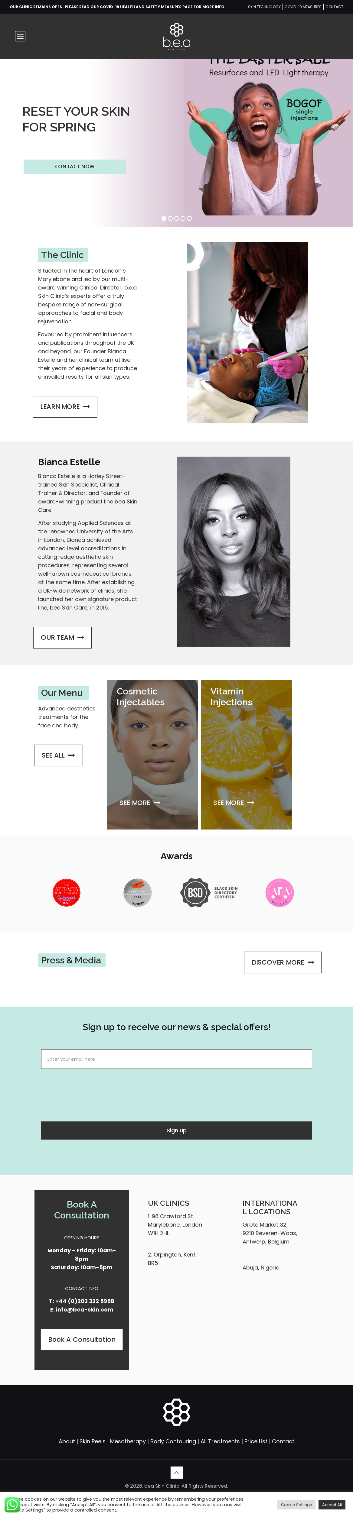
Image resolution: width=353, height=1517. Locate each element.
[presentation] (87, 1093)
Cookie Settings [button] (296, 1505)
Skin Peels (93, 1441)
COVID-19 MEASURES (303, 6)
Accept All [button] (332, 1505)
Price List (255, 1441)
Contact (283, 1441)
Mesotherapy (128, 1441)
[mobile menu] (20, 36)
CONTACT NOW (74, 166)
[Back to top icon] (176, 1472)
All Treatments (220, 1441)
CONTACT (334, 6)
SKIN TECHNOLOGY (264, 6)
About (67, 1441)
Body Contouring (173, 1441)
